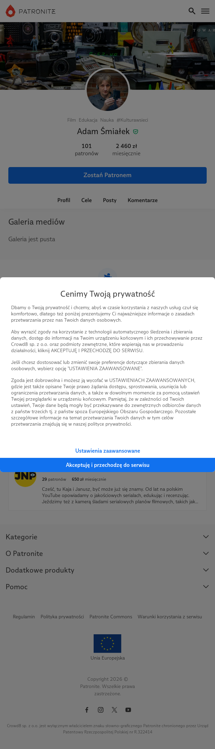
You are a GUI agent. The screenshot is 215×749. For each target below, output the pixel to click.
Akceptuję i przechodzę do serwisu (107, 465)
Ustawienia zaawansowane (107, 450)
